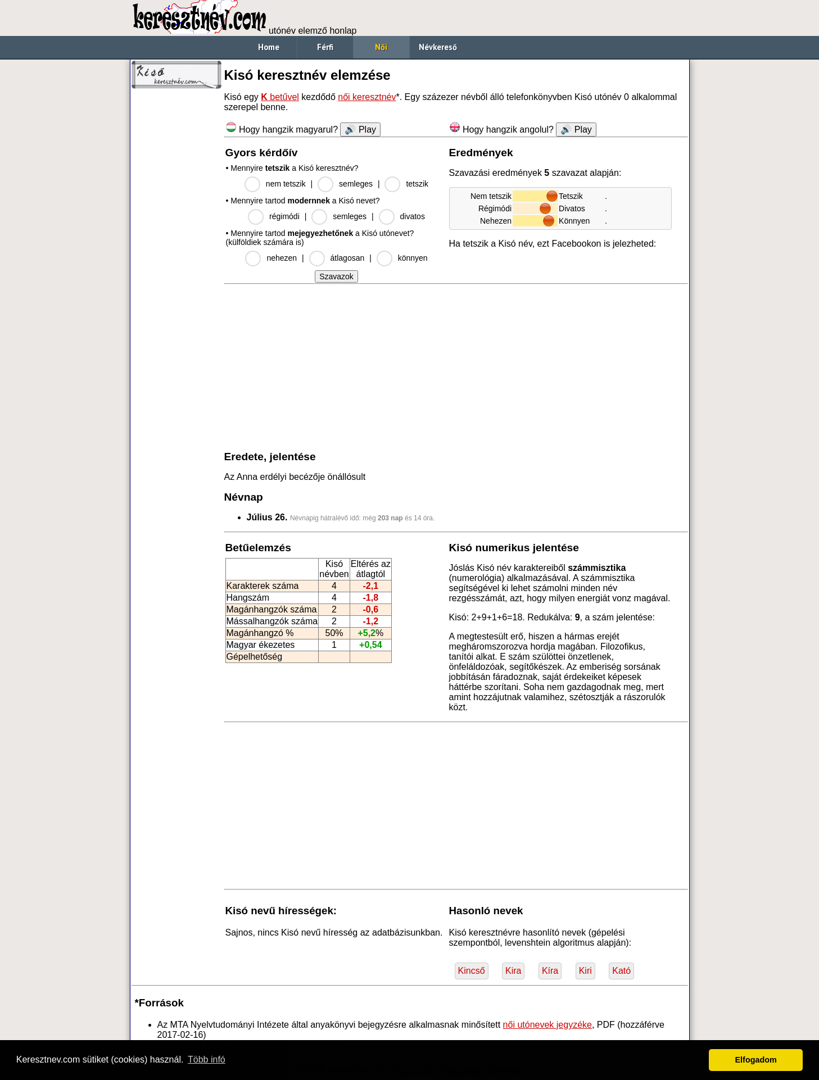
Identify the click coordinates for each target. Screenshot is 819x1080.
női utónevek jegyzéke (547, 1024)
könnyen (413, 257)
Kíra (550, 970)
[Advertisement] (176, 264)
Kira (513, 970)
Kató (621, 970)
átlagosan (348, 257)
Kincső (471, 970)
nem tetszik (286, 183)
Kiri (585, 970)
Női (381, 47)
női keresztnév (367, 97)
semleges (356, 183)
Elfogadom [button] (756, 1059)
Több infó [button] (206, 1059)
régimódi (284, 216)
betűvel (280, 97)
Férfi (325, 47)
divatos (412, 216)
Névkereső (438, 47)
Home (268, 47)
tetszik (417, 183)
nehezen (281, 257)
